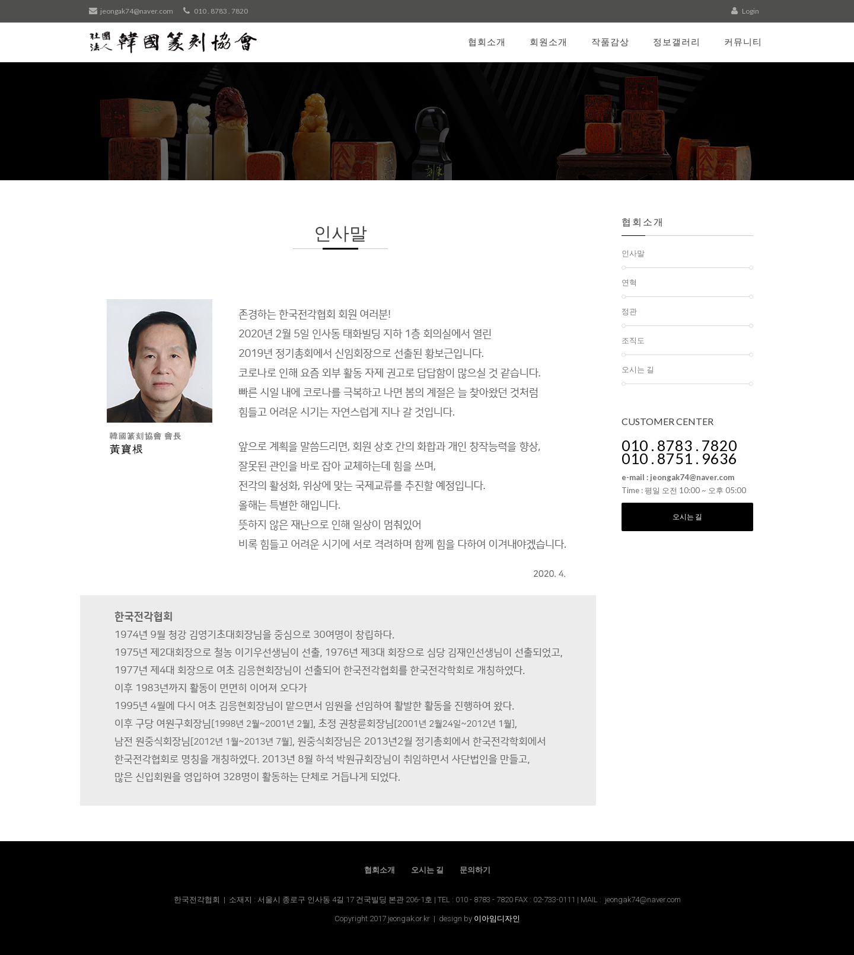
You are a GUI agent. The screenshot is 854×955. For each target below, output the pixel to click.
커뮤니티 (743, 41)
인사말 (633, 253)
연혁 (629, 282)
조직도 (633, 340)
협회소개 (487, 41)
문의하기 (475, 869)
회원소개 (549, 41)
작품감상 (610, 41)
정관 (629, 311)
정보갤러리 (676, 41)
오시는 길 (638, 369)
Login (745, 11)
